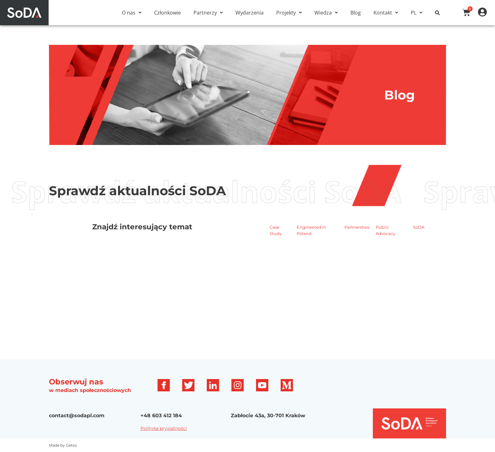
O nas (131, 12)
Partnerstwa (356, 227)
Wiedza (326, 12)
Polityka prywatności (163, 428)
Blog (355, 12)
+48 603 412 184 (161, 416)
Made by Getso (63, 445)
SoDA (418, 227)
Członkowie (167, 12)
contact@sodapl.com (76, 416)
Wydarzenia (250, 12)
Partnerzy (208, 12)
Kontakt (385, 12)
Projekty (289, 12)
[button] (132, 12)
